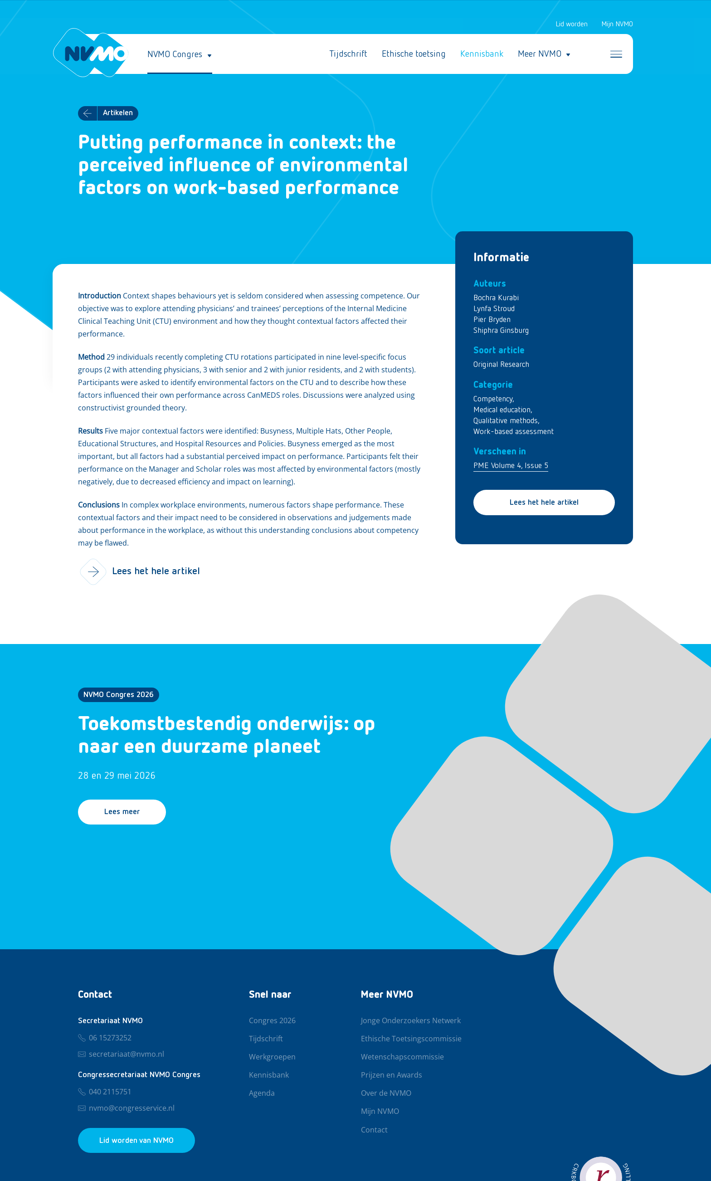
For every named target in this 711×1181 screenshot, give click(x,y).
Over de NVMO (386, 1093)
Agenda (262, 1093)
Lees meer (123, 813)
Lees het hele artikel (544, 503)
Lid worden (571, 24)
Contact (374, 1130)
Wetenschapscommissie (402, 1057)
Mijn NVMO (617, 24)
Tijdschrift (348, 54)
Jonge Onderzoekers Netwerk (411, 1021)
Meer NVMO (539, 54)
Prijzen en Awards (391, 1075)
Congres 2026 (272, 1021)
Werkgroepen (272, 1057)
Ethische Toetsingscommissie (411, 1039)
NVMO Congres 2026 (118, 695)
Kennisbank (481, 54)
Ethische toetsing (414, 54)
